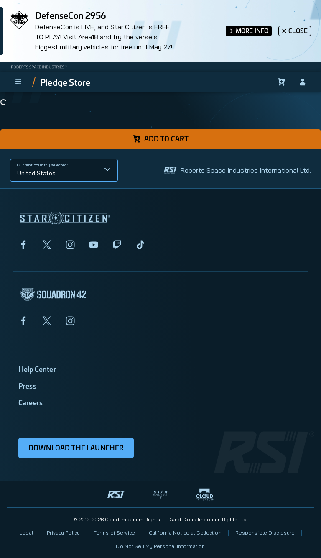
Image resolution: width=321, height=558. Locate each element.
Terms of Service (114, 533)
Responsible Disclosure (265, 533)
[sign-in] (302, 82)
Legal (26, 533)
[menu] (18, 82)
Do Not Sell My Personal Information (160, 546)
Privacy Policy (63, 533)
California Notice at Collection (185, 533)
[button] (63, 170)
